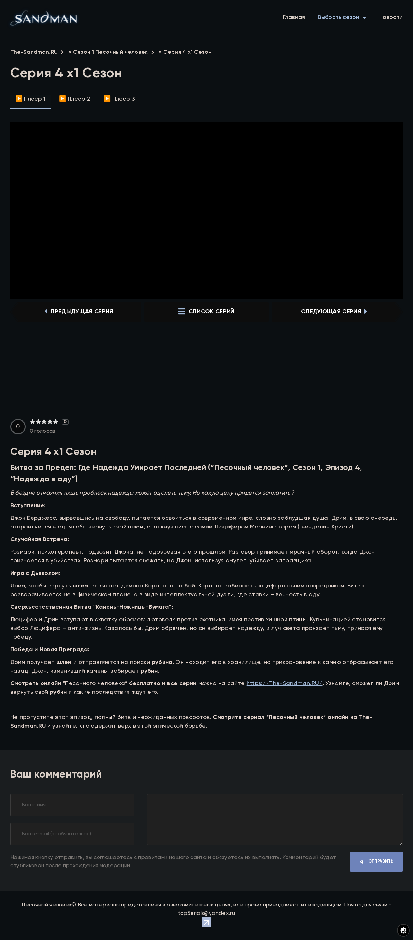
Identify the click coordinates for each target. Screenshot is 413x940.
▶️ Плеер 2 (74, 99)
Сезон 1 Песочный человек (110, 52)
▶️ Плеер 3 (119, 99)
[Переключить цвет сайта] (403, 930)
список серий (206, 312)
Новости (391, 17)
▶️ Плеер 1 (30, 99)
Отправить (380, 862)
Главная (294, 17)
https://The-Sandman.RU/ (285, 683)
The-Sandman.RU (34, 52)
